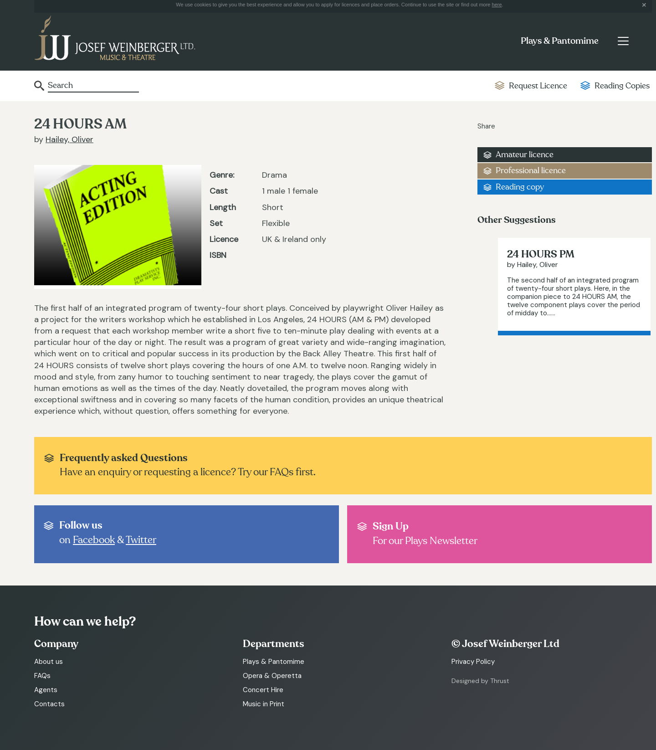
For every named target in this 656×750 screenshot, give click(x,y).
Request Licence (538, 86)
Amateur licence (525, 154)
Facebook (94, 540)
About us (48, 661)
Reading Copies (622, 86)
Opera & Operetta (272, 675)
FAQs (42, 675)
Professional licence (531, 170)
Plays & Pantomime (560, 41)
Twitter (141, 540)
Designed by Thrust (480, 681)
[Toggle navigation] (623, 41)
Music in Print (263, 704)
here (497, 4)
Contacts (49, 704)
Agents (45, 689)
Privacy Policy (473, 661)
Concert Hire (263, 689)
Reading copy (520, 187)
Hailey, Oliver (69, 139)
